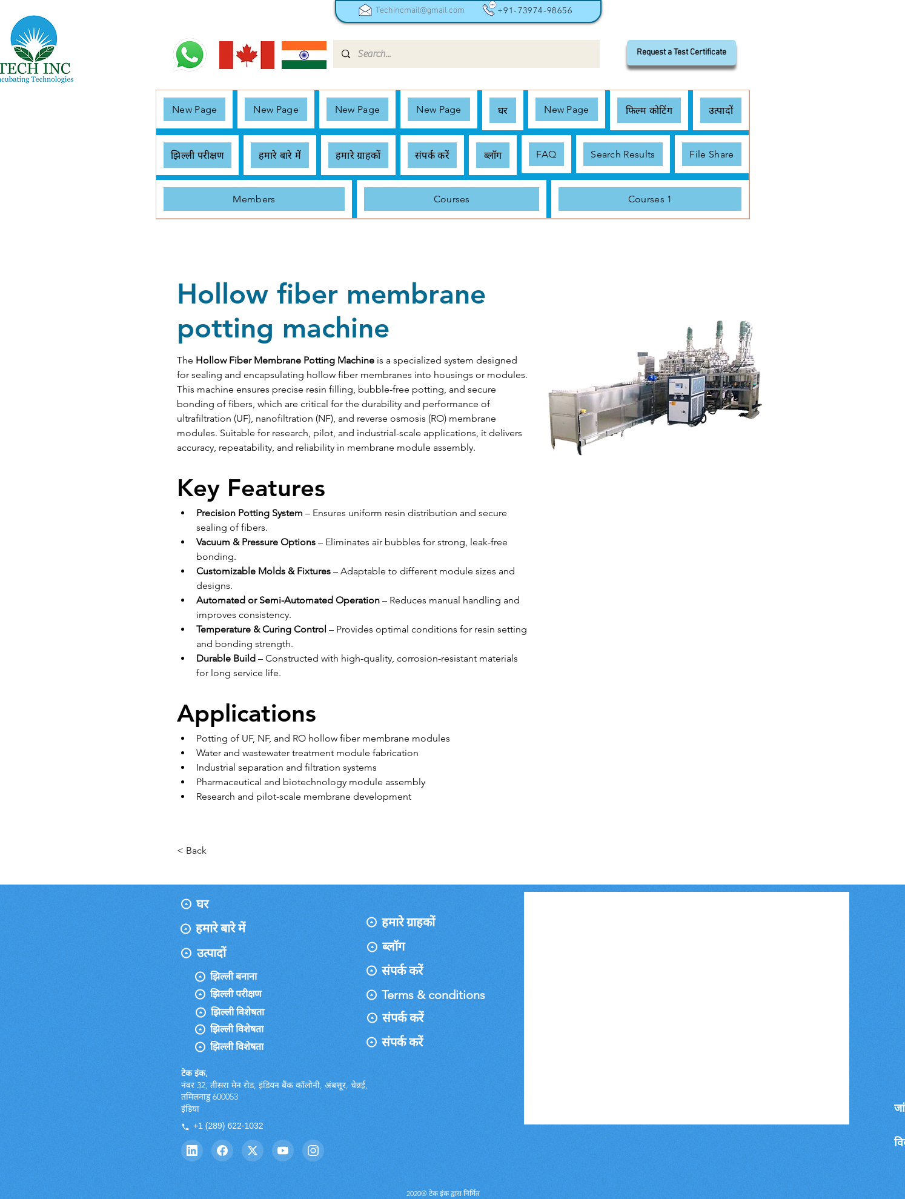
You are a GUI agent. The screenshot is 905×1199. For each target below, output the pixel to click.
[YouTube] (283, 1150)
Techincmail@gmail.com (420, 10)
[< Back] (201, 851)
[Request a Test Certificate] (681, 52)
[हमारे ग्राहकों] (414, 922)
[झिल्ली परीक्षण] (255, 994)
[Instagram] (313, 1150)
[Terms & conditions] (433, 995)
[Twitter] (253, 1150)
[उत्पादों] (223, 953)
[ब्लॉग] (408, 946)
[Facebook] (222, 1150)
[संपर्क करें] (414, 970)
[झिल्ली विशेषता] (278, 1012)
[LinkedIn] (192, 1150)
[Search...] (465, 54)
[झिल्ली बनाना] (256, 977)
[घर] (222, 904)
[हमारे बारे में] (223, 928)
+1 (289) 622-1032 (222, 1126)
